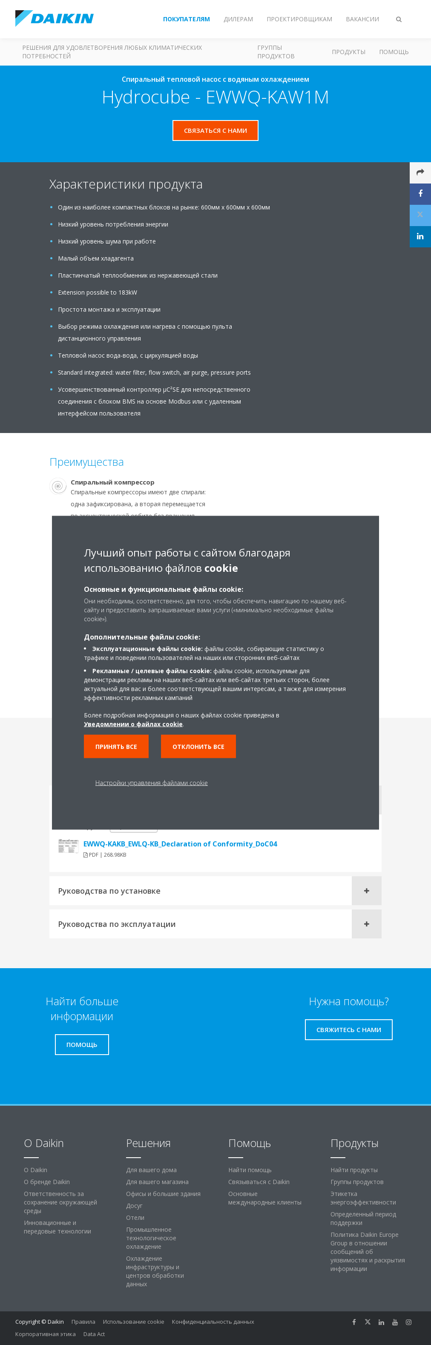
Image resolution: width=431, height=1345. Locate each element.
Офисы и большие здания (163, 1194)
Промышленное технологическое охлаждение (151, 1237)
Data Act (94, 1334)
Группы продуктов (276, 51)
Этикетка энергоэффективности (363, 1198)
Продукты (348, 52)
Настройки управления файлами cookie (151, 782)
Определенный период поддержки (363, 1218)
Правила (83, 1321)
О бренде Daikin (47, 1182)
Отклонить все (198, 746)
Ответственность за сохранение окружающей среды (60, 1202)
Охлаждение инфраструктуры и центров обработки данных (155, 1271)
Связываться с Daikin (259, 1182)
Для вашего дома (151, 1170)
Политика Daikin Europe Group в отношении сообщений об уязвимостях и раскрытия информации (367, 1251)
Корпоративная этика (45, 1334)
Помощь (394, 52)
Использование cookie (133, 1321)
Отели (135, 1217)
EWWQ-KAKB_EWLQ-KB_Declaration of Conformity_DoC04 (180, 844)
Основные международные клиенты (265, 1198)
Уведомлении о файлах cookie (133, 724)
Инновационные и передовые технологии (57, 1227)
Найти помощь (250, 1170)
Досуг (134, 1206)
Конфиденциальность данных (213, 1321)
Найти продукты (354, 1170)
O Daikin (35, 1170)
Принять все (116, 746)
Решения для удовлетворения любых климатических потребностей (112, 51)
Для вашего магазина (157, 1182)
